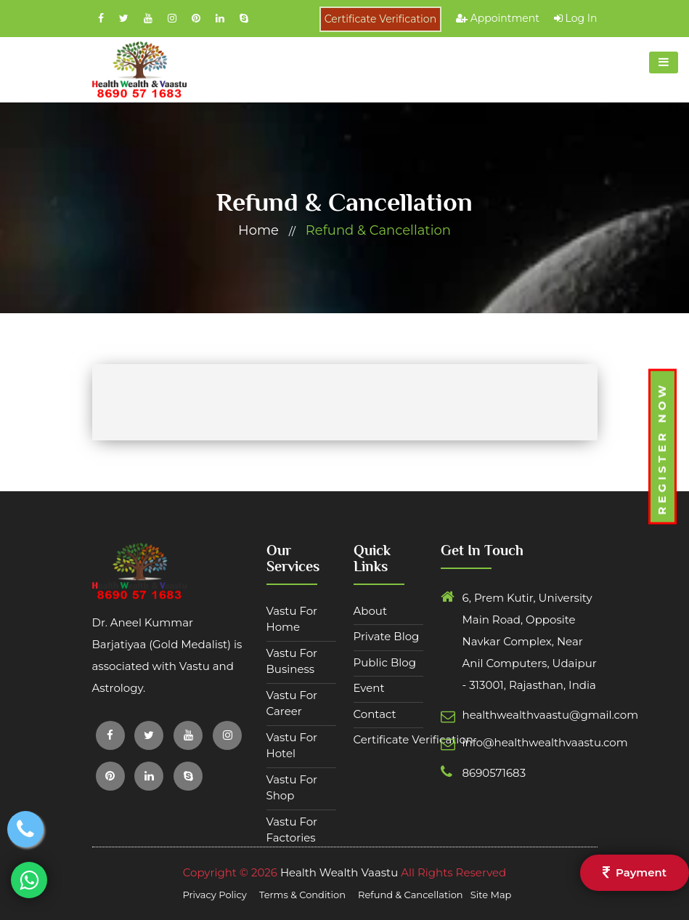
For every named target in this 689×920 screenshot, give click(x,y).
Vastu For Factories (292, 830)
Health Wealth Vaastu (339, 872)
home (258, 230)
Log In (576, 18)
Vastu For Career (292, 703)
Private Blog (387, 636)
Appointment (497, 18)
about (371, 611)
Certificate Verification (380, 18)
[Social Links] (102, 18)
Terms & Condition (303, 894)
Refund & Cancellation (378, 230)
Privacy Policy (216, 894)
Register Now (662, 448)
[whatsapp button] (29, 879)
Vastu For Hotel (292, 745)
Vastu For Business (292, 661)
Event (369, 688)
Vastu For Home (292, 619)
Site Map (491, 894)
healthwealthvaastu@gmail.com (498, 715)
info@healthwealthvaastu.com (498, 742)
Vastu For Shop (292, 787)
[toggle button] (663, 62)
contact (375, 714)
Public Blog (385, 662)
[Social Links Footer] (110, 735)
